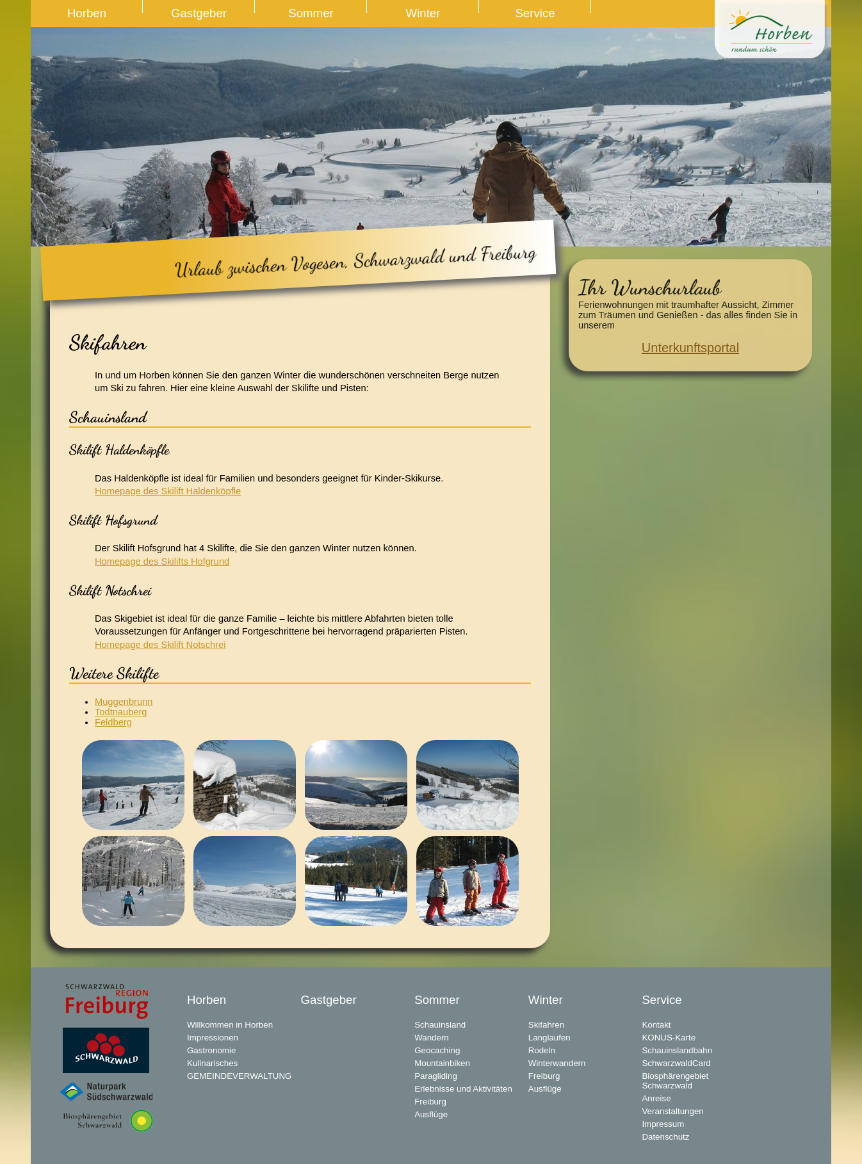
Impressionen (212, 1037)
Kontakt (656, 1025)
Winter (423, 13)
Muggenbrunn (123, 702)
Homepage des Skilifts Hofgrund (162, 561)
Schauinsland (440, 1025)
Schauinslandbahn (677, 1050)
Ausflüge (431, 1114)
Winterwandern (557, 1063)
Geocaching (437, 1050)
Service (535, 13)
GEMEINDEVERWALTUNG (239, 1076)
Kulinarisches (212, 1063)
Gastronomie (211, 1050)
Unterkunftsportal (690, 348)
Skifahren (546, 1025)
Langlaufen (549, 1037)
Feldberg (113, 722)
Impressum (663, 1124)
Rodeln (541, 1050)
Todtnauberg (121, 712)
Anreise (656, 1098)
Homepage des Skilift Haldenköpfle (168, 491)
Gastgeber (199, 13)
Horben (86, 13)
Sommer (311, 13)
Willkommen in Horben (230, 1025)
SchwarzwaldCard (676, 1063)
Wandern (431, 1037)
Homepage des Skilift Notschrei (160, 645)
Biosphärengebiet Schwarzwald (675, 1080)
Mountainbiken (442, 1063)
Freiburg (430, 1101)
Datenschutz (665, 1137)
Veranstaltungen (672, 1111)
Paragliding (435, 1076)
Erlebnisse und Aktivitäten (463, 1089)
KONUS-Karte (668, 1037)
